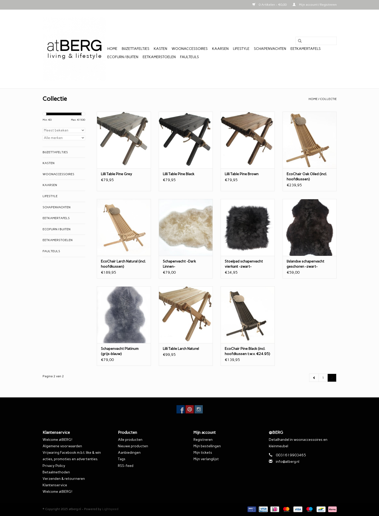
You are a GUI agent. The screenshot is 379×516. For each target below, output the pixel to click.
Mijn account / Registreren (315, 4)
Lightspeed (110, 509)
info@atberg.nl (287, 461)
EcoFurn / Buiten (122, 57)
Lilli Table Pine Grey (116, 174)
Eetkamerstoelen (159, 57)
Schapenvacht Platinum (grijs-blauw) (120, 351)
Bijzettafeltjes (135, 49)
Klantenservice (55, 485)
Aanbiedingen (129, 452)
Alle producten (130, 439)
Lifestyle (241, 49)
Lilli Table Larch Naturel (181, 348)
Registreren (203, 439)
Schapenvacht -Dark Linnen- (179, 264)
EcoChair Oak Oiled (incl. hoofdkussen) (307, 176)
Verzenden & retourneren (64, 478)
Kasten (160, 49)
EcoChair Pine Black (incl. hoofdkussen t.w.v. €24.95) (247, 351)
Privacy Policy (54, 466)
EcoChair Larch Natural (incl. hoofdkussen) (123, 264)
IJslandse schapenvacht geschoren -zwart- (305, 264)
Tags (121, 459)
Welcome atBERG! (57, 439)
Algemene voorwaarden (62, 446)
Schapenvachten (270, 49)
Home (112, 49)
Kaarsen (220, 49)
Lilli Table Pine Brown (242, 174)
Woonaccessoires (190, 49)
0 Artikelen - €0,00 (269, 4)
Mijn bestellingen (207, 446)
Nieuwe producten (133, 446)
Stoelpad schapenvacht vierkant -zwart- (244, 264)
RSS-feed (125, 466)
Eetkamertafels (306, 49)
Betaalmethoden (56, 472)
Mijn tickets (202, 452)
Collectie (328, 99)
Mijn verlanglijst (206, 459)
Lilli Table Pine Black (178, 174)
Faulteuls (189, 57)
